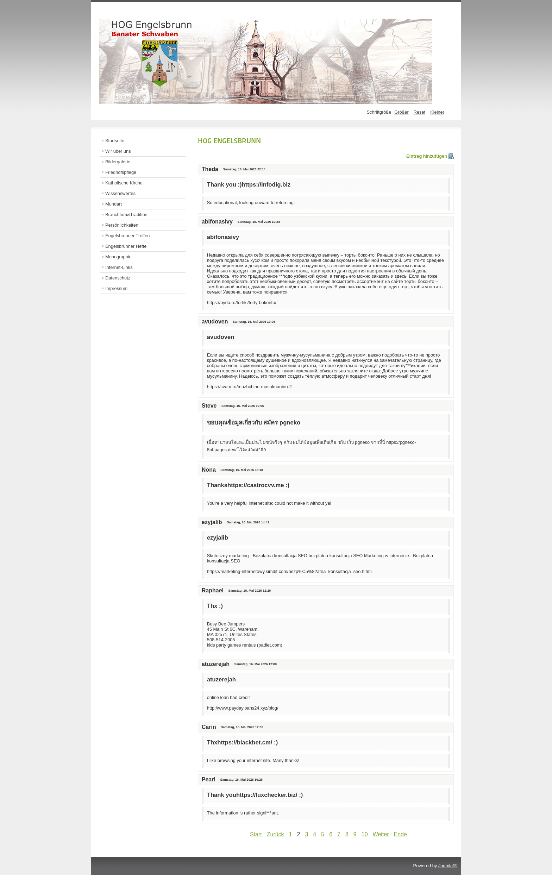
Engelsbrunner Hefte (125, 246)
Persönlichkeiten (121, 225)
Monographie (118, 256)
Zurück (275, 834)
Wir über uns (118, 151)
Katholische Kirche (124, 182)
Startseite (114, 140)
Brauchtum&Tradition (126, 214)
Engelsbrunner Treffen (127, 235)
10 (365, 834)
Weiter (381, 834)
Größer (401, 112)
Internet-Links (119, 267)
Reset (419, 112)
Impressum (116, 288)
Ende (400, 834)
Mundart (113, 204)
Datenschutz (117, 278)
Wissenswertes (120, 193)
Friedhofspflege (120, 172)
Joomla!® (447, 865)
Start (256, 834)
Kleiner (437, 112)
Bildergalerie (117, 161)
